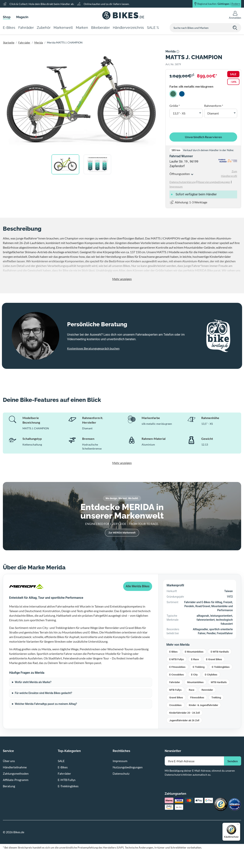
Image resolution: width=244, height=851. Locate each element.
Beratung (9, 786)
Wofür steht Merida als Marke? (33, 682)
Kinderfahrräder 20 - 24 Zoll (184, 712)
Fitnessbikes (197, 697)
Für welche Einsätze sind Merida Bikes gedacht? (43, 693)
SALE (61, 761)
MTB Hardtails (219, 682)
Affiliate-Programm (15, 780)
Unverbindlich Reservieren (203, 137)
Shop (6, 17)
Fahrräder (24, 42)
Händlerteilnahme (15, 767)
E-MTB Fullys (176, 659)
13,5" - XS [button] (179, 113)
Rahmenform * (213, 105)
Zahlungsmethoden (16, 773)
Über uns (9, 761)
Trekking (216, 697)
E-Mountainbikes (194, 651)
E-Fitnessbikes (177, 667)
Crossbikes (175, 705)
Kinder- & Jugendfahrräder (203, 705)
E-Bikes (173, 651)
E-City (194, 674)
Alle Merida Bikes (137, 586)
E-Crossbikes (176, 674)
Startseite (8, 42)
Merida (38, 42)
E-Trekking (199, 667)
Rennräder (207, 689)
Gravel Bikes (176, 697)
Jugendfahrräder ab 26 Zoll (184, 720)
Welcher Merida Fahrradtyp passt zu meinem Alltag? (46, 703)
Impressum (120, 761)
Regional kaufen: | (218, 4)
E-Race (195, 659)
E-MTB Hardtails (220, 651)
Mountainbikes (195, 682)
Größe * (174, 105)
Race (191, 689)
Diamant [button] (213, 113)
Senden (232, 761)
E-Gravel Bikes (214, 659)
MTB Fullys (175, 689)
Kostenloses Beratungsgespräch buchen (93, 348)
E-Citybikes (211, 674)
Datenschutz (121, 773)
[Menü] (238, 825)
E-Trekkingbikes (221, 667)
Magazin (22, 17)
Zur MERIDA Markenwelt (122, 532)
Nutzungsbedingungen (128, 767)
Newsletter (173, 751)
